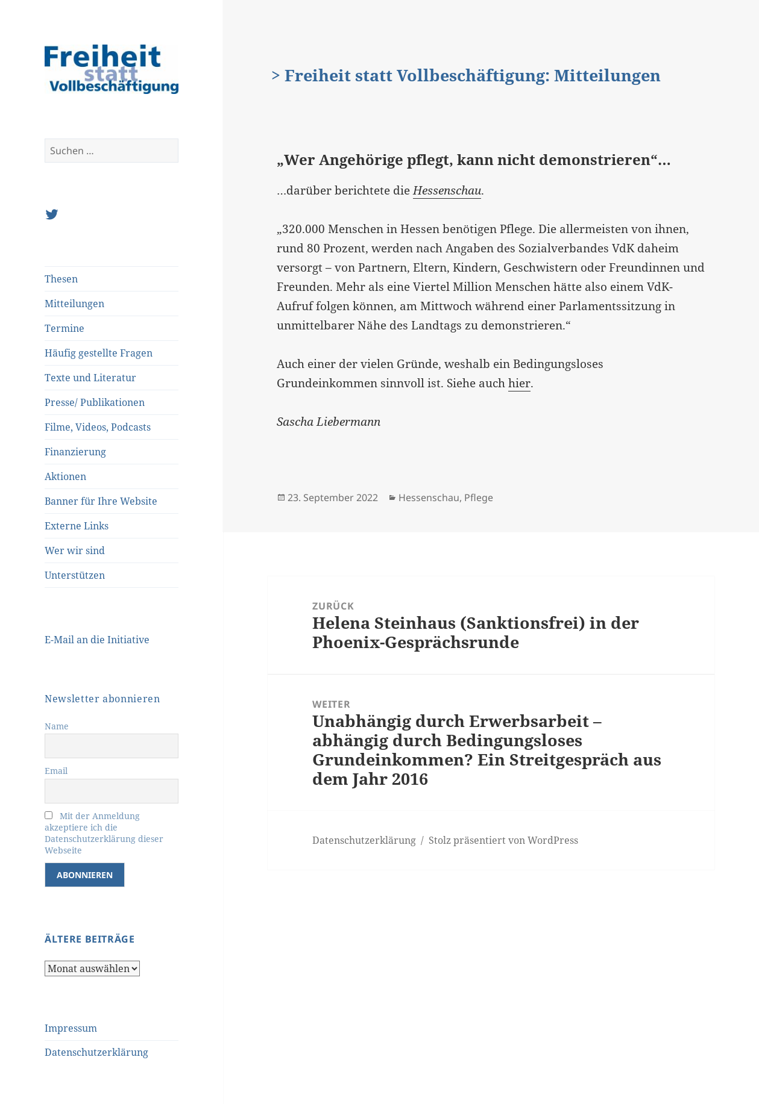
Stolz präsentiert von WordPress (503, 840)
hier (519, 383)
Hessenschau (428, 497)
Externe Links (77, 525)
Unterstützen (75, 575)
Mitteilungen (74, 303)
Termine (64, 328)
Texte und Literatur (90, 377)
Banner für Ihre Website (101, 501)
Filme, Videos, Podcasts (98, 427)
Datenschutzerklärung (96, 1052)
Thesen (61, 278)
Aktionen (65, 476)
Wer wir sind (75, 550)
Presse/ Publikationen (95, 402)
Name (57, 726)
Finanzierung (75, 451)
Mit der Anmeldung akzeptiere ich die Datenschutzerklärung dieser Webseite (104, 833)
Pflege (478, 497)
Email (56, 770)
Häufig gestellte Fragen (99, 353)
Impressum (71, 1028)
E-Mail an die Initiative (97, 639)
